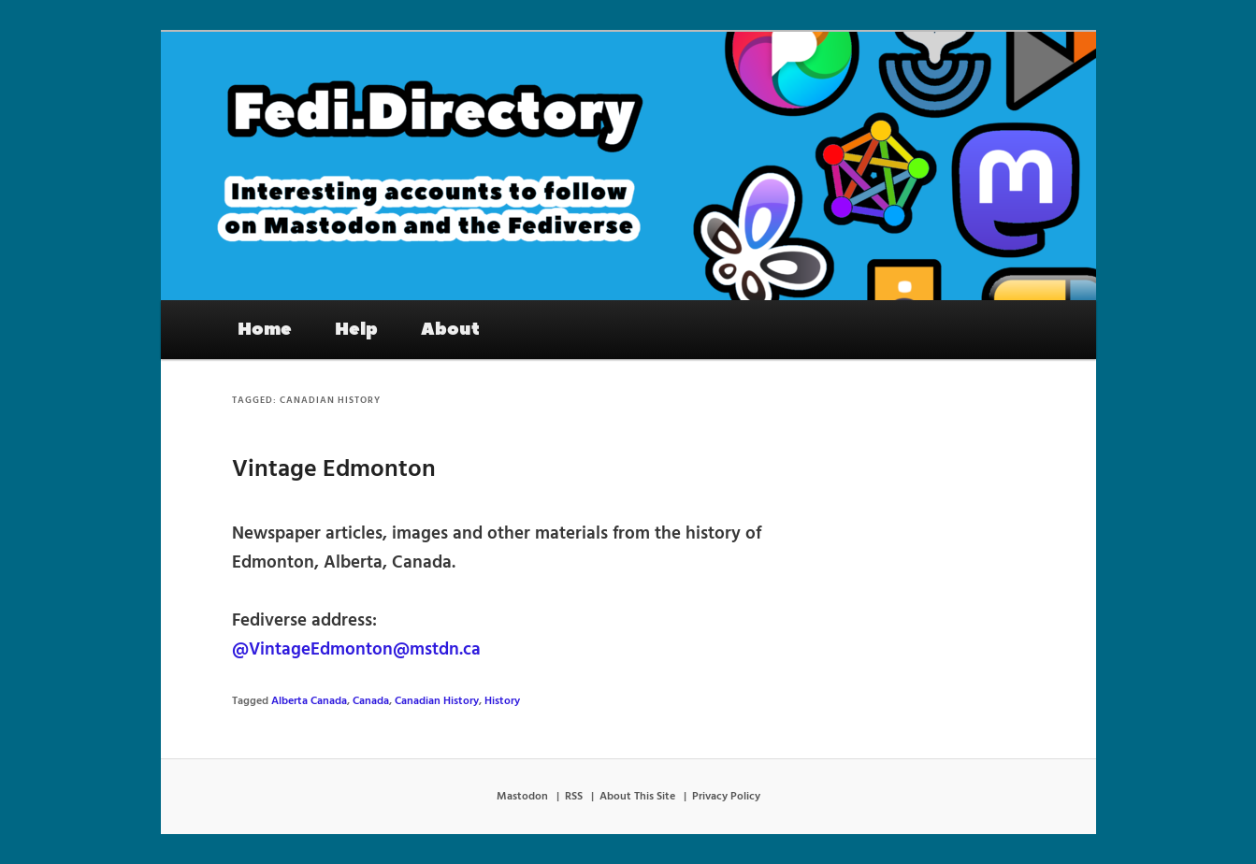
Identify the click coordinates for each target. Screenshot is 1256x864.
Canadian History (437, 701)
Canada (371, 701)
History (502, 701)
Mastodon (522, 796)
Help (356, 329)
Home (265, 329)
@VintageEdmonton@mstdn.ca (356, 650)
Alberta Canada (309, 701)
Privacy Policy (726, 796)
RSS (574, 796)
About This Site (637, 796)
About (450, 329)
